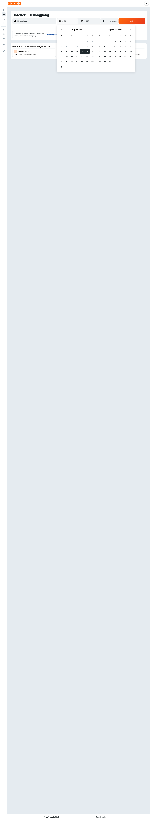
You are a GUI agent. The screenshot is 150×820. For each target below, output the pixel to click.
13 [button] (77, 51)
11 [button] (66, 51)
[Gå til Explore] (3, 29)
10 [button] (62, 51)
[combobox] (36, 21)
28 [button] (82, 62)
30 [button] (92, 62)
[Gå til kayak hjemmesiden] (14, 3)
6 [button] (77, 46)
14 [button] (82, 51)
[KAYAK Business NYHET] (3, 38)
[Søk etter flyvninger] (3, 10)
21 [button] (82, 57)
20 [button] (77, 57)
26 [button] (72, 62)
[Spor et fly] (3, 34)
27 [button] (77, 62)
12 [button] (72, 51)
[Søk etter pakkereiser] (3, 23)
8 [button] (87, 46)
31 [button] (61, 67)
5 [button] (71, 46)
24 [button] (62, 62)
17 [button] (61, 57)
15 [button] (87, 51)
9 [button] (92, 46)
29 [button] (87, 62)
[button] (3, 3)
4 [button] (66, 46)
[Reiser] (3, 45)
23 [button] (92, 57)
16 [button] (92, 51)
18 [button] (67, 57)
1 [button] (87, 41)
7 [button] (82, 46)
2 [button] (92, 41)
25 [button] (67, 62)
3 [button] (61, 46)
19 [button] (72, 57)
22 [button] (87, 57)
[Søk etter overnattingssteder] (3, 14)
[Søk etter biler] (3, 19)
